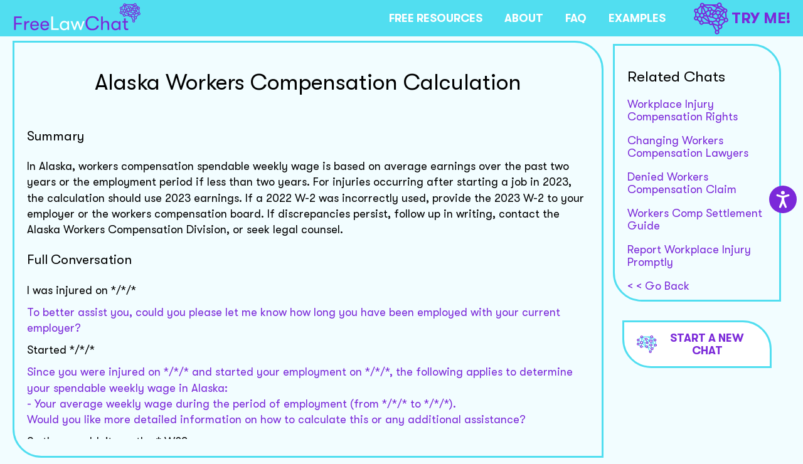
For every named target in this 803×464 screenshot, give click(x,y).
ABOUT (523, 18)
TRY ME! (742, 18)
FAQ (576, 18)
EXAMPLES (637, 18)
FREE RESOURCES (435, 18)
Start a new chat (691, 344)
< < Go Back (658, 286)
